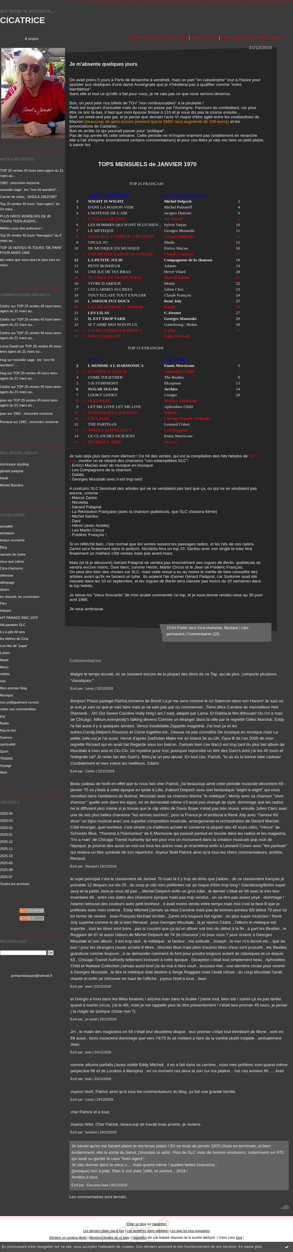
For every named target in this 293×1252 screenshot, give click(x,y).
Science (6, 737)
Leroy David (9, 346)
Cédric (5, 306)
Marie (4, 660)
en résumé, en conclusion (19, 597)
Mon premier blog (13, 688)
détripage (7, 582)
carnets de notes (13, 554)
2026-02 (6, 828)
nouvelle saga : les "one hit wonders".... (30, 189)
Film (3, 603)
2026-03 (6, 820)
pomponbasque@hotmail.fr (32, 975)
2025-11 (6, 849)
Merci (4, 667)
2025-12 (6, 841)
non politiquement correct (19, 702)
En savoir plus (250, 1247)
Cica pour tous (97, 1185)
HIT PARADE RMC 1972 (19, 618)
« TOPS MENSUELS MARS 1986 (157, 37)
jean (3, 400)
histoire (5, 610)
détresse (6, 575)
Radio (4, 723)
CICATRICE (22, 20)
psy (2, 716)
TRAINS (6, 758)
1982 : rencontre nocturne (19, 183)
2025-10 (6, 856)
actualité (6, 526)
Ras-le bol (7, 730)
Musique (6, 695)
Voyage (5, 765)
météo (5, 674)
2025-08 (6, 870)
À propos (32, 38)
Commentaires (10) (203, 634)
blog (239, 1237)
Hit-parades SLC (13, 625)
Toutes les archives (14, 884)
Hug (3, 360)
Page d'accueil (204, 37)
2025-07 (6, 877)
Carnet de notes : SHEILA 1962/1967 (28, 197)
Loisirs (5, 653)
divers (4, 589)
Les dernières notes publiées (147, 1231)
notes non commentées (18, 709)
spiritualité (7, 744)
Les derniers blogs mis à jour (103, 1231)
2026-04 (6, 813)
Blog (3, 547)
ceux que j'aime (12, 561)
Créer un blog (136, 1224)
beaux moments (12, 540)
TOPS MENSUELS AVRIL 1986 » (252, 37)
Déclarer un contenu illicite (68, 1237)
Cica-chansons (11, 568)
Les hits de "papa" (14, 646)
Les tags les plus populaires (190, 1231)
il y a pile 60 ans (12, 632)
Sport (4, 751)
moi (3, 681)
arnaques (7, 533)
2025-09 (6, 863)
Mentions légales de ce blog (109, 1237)
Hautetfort (159, 1224)
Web (3, 772)
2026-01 (6, 834)
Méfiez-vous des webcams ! (21, 228)
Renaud (6, 422)
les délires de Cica (14, 639)
